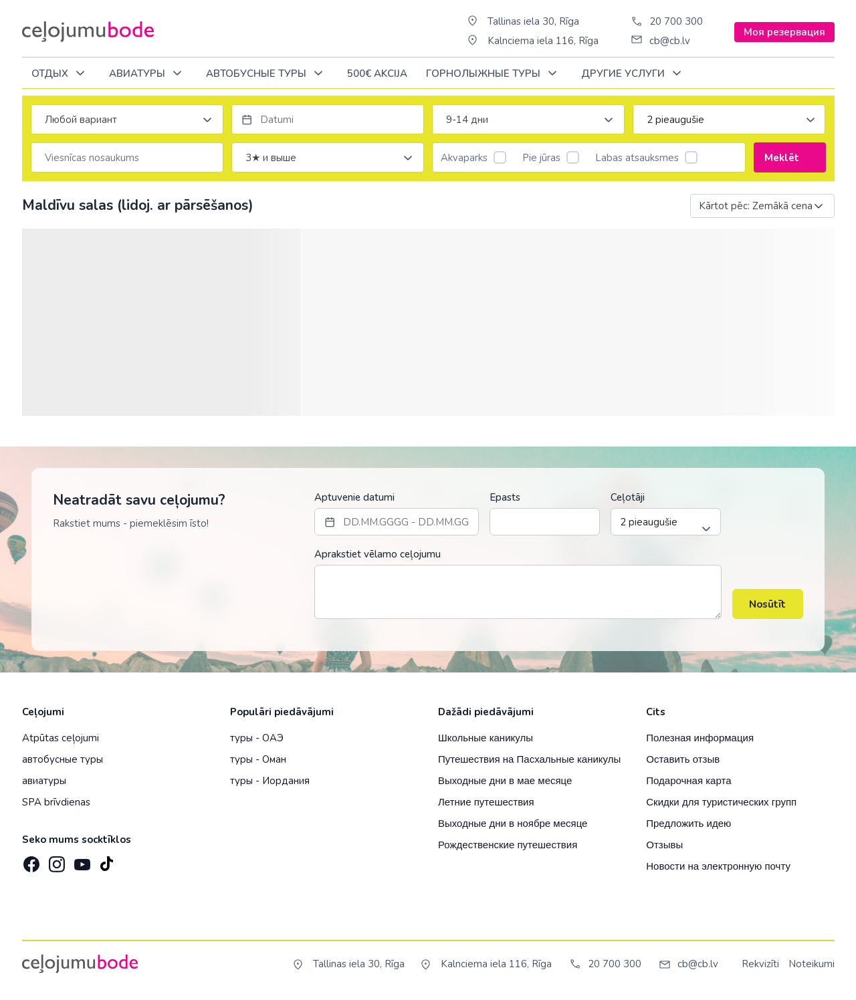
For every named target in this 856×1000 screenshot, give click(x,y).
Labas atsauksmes (646, 157)
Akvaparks (473, 157)
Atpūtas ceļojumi (60, 738)
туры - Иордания (270, 780)
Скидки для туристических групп (721, 801)
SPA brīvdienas (56, 802)
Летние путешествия (486, 801)
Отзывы (664, 844)
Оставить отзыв (683, 759)
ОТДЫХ (60, 74)
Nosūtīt (767, 604)
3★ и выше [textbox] (270, 157)
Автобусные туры (267, 74)
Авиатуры (148, 74)
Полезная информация (700, 737)
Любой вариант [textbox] (81, 119)
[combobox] (127, 119)
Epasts (505, 497)
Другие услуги (633, 74)
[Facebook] (30, 860)
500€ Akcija (377, 73)
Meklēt (789, 157)
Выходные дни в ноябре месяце (512, 823)
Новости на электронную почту (718, 866)
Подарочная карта (688, 780)
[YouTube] (81, 860)
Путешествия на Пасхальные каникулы (529, 759)
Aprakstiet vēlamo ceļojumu (377, 554)
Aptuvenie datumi (354, 497)
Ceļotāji (628, 497)
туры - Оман (258, 759)
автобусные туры (62, 759)
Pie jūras (550, 157)
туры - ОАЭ (257, 738)
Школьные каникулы (485, 737)
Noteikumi (811, 964)
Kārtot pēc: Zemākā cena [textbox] (756, 206)
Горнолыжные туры (494, 74)
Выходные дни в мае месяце (505, 780)
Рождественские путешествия (507, 844)
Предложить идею (688, 823)
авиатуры (44, 780)
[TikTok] (106, 860)
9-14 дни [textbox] (467, 119)
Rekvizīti (760, 964)
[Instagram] (55, 860)
